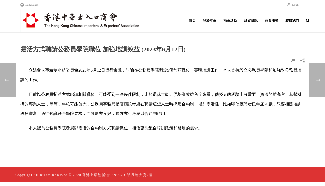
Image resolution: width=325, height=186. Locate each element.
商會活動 (230, 20)
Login (293, 4)
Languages (29, 4)
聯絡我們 (292, 20)
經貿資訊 (251, 20)
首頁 (192, 20)
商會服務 (271, 20)
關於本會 (209, 20)
